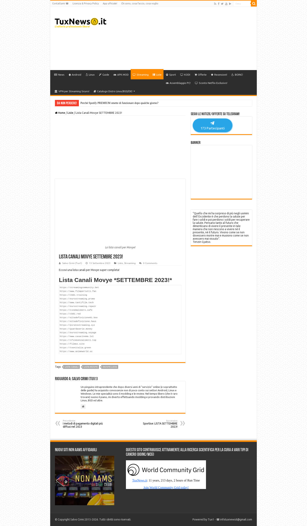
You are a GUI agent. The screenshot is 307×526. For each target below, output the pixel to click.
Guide (104, 74)
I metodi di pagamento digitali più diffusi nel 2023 (83, 424)
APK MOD (121, 74)
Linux (90, 74)
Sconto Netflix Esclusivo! (211, 83)
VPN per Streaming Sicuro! (72, 91)
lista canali (71, 367)
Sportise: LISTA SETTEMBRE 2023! (157, 424)
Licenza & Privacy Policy (86, 3)
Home (60, 112)
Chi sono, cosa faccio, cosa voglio (139, 3)
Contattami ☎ (60, 3)
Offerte (201, 74)
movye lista (110, 367)
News (59, 74)
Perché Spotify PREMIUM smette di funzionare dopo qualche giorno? (119, 103)
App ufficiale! (110, 3)
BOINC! (237, 74)
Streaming (141, 74)
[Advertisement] (182, 38)
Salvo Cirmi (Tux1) (72, 263)
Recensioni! (219, 74)
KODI (185, 74)
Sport (171, 74)
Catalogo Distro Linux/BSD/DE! (113, 91)
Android (75, 74)
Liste (157, 74)
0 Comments (150, 263)
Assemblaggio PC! (178, 83)
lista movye (91, 367)
